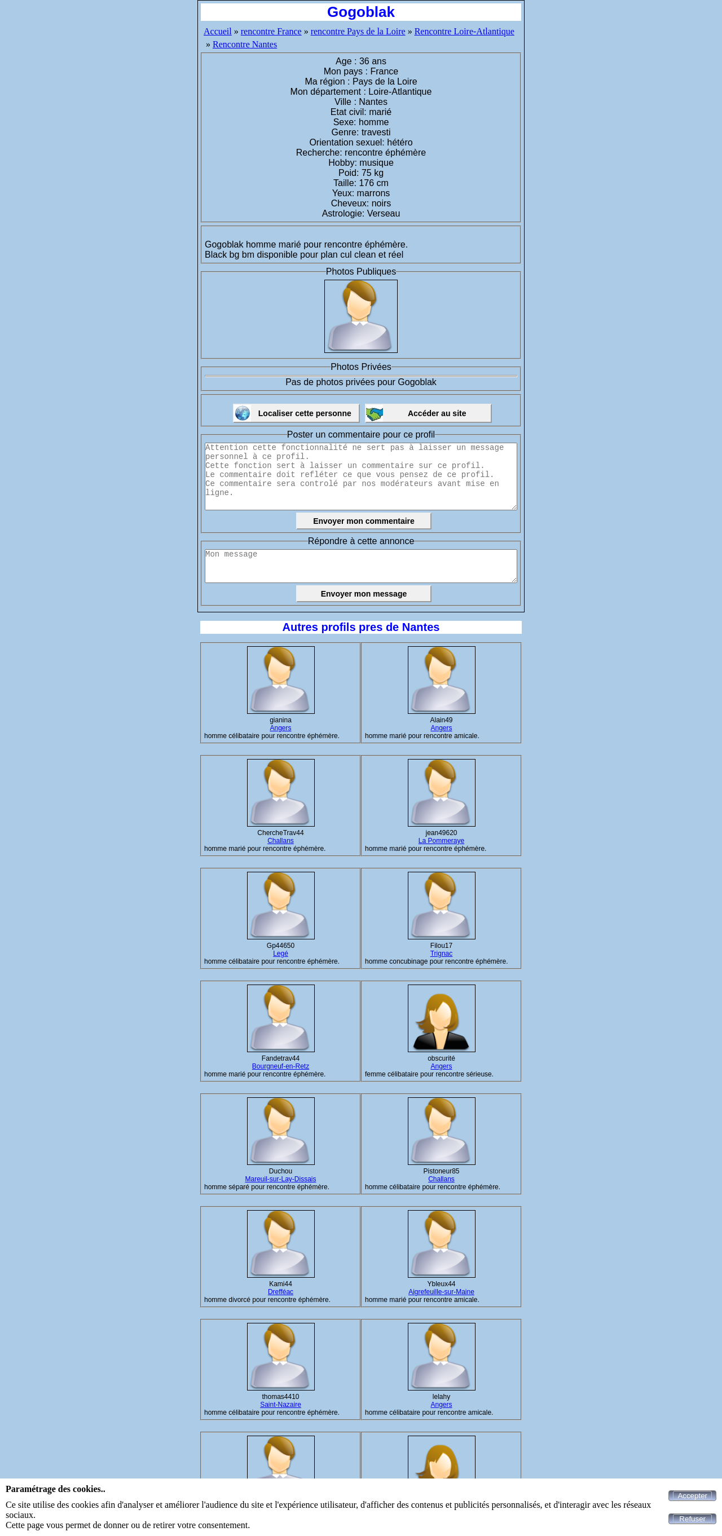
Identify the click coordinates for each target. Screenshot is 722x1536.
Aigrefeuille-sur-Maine (441, 1292)
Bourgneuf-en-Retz (280, 1066)
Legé (280, 953)
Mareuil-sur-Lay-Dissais (280, 1179)
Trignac (441, 953)
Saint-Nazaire (280, 1405)
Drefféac (280, 1292)
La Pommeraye (441, 841)
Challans (280, 841)
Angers (280, 728)
